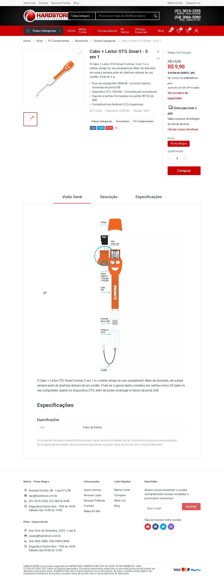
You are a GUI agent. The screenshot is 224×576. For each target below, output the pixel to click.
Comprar (184, 171)
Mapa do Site (92, 511)
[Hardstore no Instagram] (171, 526)
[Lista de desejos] (178, 31)
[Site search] (124, 16)
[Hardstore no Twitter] (163, 526)
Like (93, 128)
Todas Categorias (43, 31)
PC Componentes (58, 40)
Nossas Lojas (92, 495)
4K (116, 128)
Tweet (101, 128)
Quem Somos (92, 490)
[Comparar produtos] (170, 31)
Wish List (120, 500)
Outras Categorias (105, 40)
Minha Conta (175, 3)
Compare (120, 495)
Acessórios (81, 40)
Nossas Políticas (94, 500)
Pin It (109, 128)
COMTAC (124, 110)
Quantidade (175, 151)
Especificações (149, 197)
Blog (76, 3)
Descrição (108, 197)
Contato (43, 3)
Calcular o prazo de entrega (183, 129)
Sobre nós (29, 3)
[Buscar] (155, 16)
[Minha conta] (196, 31)
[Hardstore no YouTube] (148, 526)
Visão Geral (72, 197)
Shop (39, 40)
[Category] (82, 15)
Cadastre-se (193, 3)
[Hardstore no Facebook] (155, 526)
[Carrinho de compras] (187, 31)
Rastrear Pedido (61, 3)
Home (27, 40)
